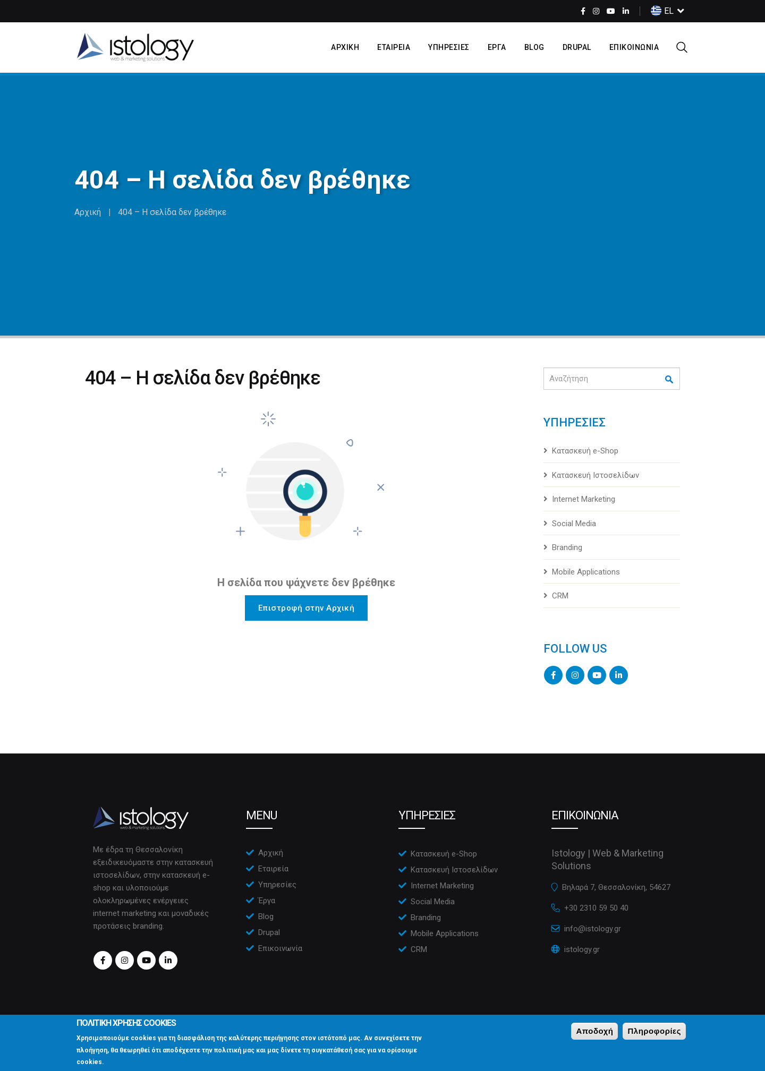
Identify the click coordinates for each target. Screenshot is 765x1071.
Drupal (577, 47)
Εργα (497, 47)
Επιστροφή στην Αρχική (306, 608)
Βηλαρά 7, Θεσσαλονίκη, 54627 (616, 887)
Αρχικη (345, 47)
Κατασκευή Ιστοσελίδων (595, 475)
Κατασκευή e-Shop (585, 451)
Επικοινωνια (634, 47)
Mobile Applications (586, 572)
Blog (534, 47)
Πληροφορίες (654, 1034)
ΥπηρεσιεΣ (449, 47)
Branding (567, 547)
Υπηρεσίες (277, 884)
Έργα (266, 900)
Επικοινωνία (280, 948)
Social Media (574, 523)
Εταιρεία (273, 868)
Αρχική (87, 212)
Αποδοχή (594, 1034)
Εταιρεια (393, 47)
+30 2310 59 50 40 (596, 908)
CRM (560, 596)
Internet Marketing (583, 499)
